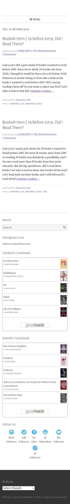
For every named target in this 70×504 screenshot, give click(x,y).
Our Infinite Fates (12, 395)
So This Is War (10, 261)
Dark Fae (8, 370)
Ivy (5, 285)
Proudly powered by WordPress (17, 497)
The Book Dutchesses (44, 50)
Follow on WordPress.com (16, 244)
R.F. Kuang (10, 300)
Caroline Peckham (13, 373)
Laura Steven (11, 398)
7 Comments (9, 138)
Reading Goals (33, 104)
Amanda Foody (12, 312)
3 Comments (9, 54)
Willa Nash (10, 288)
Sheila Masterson (13, 349)
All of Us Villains (12, 309)
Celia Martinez (12, 389)
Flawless (8, 358)
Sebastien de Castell (14, 276)
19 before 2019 (16, 104)
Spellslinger (9, 273)
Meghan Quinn (12, 264)
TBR (45, 191)
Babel (6, 297)
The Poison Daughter (14, 346)
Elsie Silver (10, 361)
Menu (36, 19)
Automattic (61, 497)
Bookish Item (23, 100)
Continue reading (42, 91)
